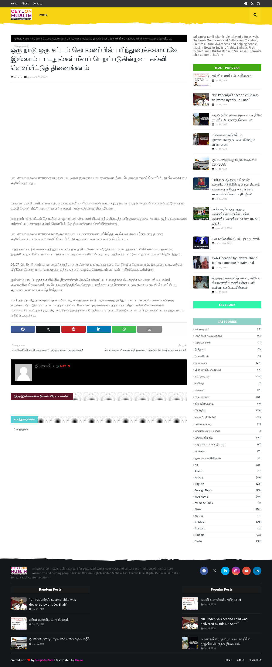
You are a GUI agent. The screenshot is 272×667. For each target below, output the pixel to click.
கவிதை (228, 383)
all (228, 464)
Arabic (228, 471)
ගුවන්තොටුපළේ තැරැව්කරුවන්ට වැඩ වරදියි (234, 162)
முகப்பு (18, 38)
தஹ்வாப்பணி (228, 424)
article (228, 477)
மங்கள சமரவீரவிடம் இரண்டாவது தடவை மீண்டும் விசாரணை (233, 139)
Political (228, 522)
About (25, 3)
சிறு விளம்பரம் (228, 403)
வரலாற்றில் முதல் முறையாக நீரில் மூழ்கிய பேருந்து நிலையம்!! (236, 117)
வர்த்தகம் (228, 451)
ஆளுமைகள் (228, 342)
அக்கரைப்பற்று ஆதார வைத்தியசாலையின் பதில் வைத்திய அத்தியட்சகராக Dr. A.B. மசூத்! (236, 216)
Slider (228, 541)
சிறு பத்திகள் (228, 397)
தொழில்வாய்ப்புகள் (228, 431)
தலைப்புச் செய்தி (228, 417)
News (228, 509)
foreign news (228, 490)
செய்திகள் (228, 410)
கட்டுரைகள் (228, 376)
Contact (37, 3)
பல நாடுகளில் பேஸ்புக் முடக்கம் (236, 239)
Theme (79, 660)
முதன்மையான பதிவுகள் (228, 444)
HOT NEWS (228, 496)
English (228, 483)
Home (14, 3)
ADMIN (18, 77)
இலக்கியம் (228, 356)
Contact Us (255, 660)
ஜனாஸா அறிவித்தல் (228, 458)
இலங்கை (228, 363)
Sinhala (228, 534)
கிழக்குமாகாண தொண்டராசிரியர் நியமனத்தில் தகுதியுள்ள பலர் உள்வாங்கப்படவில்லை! (236, 283)
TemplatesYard (44, 660)
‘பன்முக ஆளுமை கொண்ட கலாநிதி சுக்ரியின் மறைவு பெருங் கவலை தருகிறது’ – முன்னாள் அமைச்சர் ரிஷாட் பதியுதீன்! (236, 187)
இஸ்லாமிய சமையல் (228, 369)
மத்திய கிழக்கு (228, 437)
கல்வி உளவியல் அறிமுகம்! (232, 76)
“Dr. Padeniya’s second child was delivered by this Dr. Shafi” (235, 97)
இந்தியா (228, 349)
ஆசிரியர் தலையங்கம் (228, 336)
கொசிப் (228, 390)
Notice (228, 515)
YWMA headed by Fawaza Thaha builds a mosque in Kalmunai (234, 260)
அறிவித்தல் (228, 329)
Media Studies (228, 503)
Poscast (228, 528)
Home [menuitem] (43, 15)
